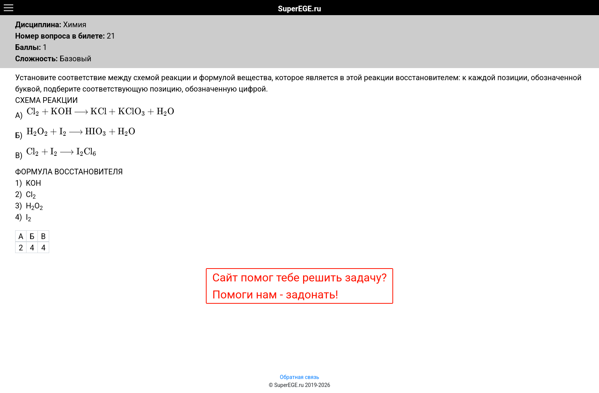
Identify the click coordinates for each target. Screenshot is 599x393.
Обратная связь (299, 377)
